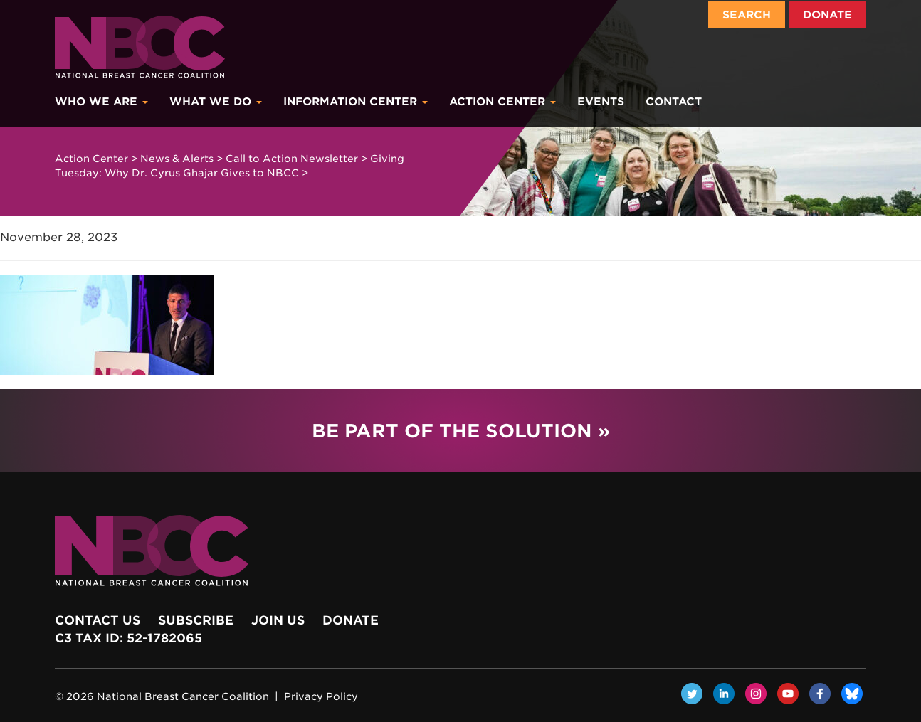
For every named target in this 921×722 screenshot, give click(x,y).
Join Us (278, 620)
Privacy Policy (321, 696)
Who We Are (101, 101)
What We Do (215, 101)
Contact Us (97, 620)
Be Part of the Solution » (461, 431)
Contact (674, 101)
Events (600, 101)
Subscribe (195, 620)
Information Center (355, 101)
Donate (827, 15)
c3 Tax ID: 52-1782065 (128, 638)
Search (746, 15)
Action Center (502, 101)
